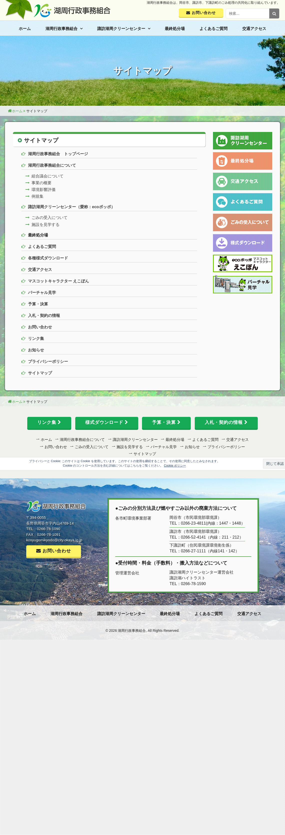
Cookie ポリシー (175, 465)
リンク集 (36, 338)
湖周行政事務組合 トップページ (58, 154)
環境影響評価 (44, 189)
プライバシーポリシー (48, 361)
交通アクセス (254, 28)
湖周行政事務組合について (52, 165)
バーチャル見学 (42, 292)
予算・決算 (38, 304)
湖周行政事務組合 (62, 28)
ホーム (25, 28)
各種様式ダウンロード (48, 258)
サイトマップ (40, 373)
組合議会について (48, 176)
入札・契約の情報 (44, 315)
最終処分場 (175, 28)
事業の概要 (42, 183)
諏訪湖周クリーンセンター (121, 28)
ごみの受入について (50, 217)
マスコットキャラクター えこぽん (58, 281)
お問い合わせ (40, 327)
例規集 (38, 196)
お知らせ (36, 350)
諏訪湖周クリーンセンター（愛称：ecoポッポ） (71, 207)
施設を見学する (46, 224)
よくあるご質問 (214, 28)
